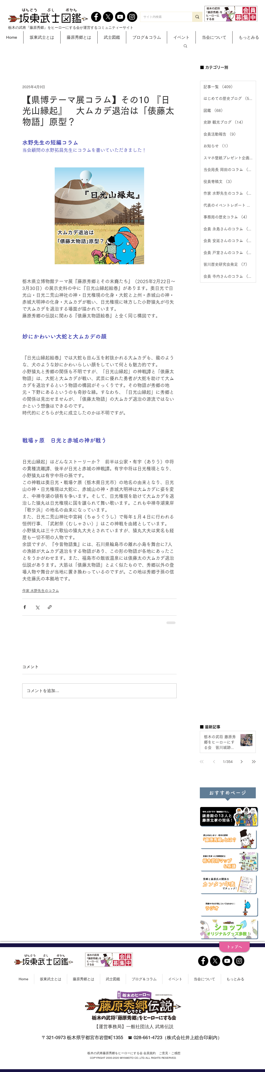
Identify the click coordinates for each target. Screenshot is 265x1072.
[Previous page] (213, 761)
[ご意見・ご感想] (169, 1053)
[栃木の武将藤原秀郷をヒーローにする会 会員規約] (121, 1053)
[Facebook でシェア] (24, 607)
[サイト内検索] (162, 17)
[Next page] (241, 761)
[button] (41, 37)
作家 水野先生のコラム (40, 590)
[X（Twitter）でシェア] (37, 607)
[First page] (201, 761)
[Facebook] (96, 17)
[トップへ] (234, 947)
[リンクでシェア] (49, 607)
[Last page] (253, 761)
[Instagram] (132, 17)
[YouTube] (120, 17)
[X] (108, 17)
